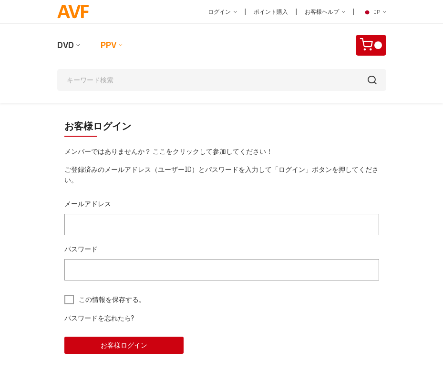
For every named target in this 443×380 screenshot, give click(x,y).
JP (374, 12)
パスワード (81, 249)
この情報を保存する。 (112, 299)
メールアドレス (87, 204)
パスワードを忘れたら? (99, 318)
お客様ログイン (124, 345)
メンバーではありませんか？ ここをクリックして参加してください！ (168, 151)
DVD (65, 45)
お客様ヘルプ (325, 11)
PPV (108, 45)
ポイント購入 (271, 11)
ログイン (222, 11)
